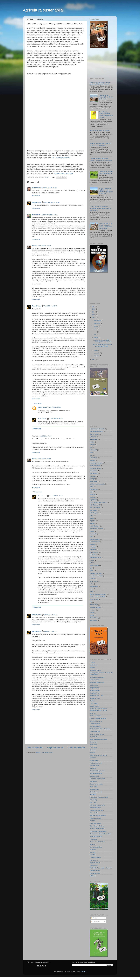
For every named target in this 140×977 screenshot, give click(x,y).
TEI (91, 602)
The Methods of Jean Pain (61, 158)
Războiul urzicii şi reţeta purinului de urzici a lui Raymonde (100, 144)
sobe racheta (94, 586)
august (96, 326)
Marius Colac (36, 215)
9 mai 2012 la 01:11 (50, 631)
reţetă (92, 570)
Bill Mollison (93, 439)
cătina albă (93, 450)
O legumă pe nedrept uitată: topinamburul (106, 172)
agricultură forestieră (96, 431)
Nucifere (92, 821)
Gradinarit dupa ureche (97, 779)
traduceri (92, 610)
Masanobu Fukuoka (96, 528)
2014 (94, 312)
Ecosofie (92, 752)
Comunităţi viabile (95, 726)
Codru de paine (95, 723)
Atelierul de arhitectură (97, 677)
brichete (92, 444)
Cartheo (92, 701)
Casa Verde (93, 703)
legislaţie (92, 521)
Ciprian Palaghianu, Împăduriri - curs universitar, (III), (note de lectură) (106, 190)
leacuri (92, 518)
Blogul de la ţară (95, 693)
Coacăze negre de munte (98, 718)
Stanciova (93, 849)
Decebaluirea (94, 737)
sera (91, 584)
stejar (91, 589)
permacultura (94, 552)
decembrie (97, 320)
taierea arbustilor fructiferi (98, 594)
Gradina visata (94, 776)
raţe (91, 568)
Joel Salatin (93, 510)
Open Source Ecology (97, 826)
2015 (94, 309)
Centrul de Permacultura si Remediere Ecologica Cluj (98, 709)
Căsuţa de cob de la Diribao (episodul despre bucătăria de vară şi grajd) (105, 225)
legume (92, 523)
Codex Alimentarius (96, 721)
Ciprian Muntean (95, 716)
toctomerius (36, 187)
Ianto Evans (93, 489)
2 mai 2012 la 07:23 (44, 246)
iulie (95, 329)
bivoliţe (92, 442)
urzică (92, 615)
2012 (94, 318)
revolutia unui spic (96, 573)
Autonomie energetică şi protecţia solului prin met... (102, 341)
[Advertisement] (101, 63)
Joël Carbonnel (95, 505)
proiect (92, 560)
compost (92, 460)
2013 (94, 315)
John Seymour (94, 513)
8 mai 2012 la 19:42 (50, 615)
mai (95, 334)
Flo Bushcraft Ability (96, 763)
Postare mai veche (76, 747)
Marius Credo (42, 407)
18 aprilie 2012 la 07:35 (49, 187)
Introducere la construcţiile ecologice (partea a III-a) (106, 97)
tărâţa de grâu (94, 599)
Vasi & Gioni (94, 860)
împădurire (93, 500)
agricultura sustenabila (97, 429)
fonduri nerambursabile (97, 484)
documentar (93, 473)
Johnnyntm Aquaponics (97, 805)
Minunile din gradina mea (98, 815)
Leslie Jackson (94, 526)
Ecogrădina (93, 747)
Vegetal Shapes (95, 863)
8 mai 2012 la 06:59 (54, 407)
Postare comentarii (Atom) (44, 752)
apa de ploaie (94, 434)
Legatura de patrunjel (97, 810)
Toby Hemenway (95, 607)
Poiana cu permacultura (97, 842)
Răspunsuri (38, 403)
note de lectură (94, 539)
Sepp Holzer (94, 581)
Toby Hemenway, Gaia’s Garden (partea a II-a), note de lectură (100, 83)
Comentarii (95, 921)
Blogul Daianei (94, 688)
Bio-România (94, 685)
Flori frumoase (94, 765)
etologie (92, 479)
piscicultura (93, 555)
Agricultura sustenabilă (43, 10)
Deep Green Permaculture (98, 739)
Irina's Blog (93, 800)
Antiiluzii (92, 667)
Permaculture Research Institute (100, 834)
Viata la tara (94, 865)
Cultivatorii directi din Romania (100, 729)
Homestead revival (96, 792)
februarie (97, 353)
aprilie (96, 337)
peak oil (92, 544)
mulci (91, 536)
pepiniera (93, 549)
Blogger (83, 971)
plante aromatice (95, 557)
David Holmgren (95, 465)
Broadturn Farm (95, 698)
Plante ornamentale (96, 836)
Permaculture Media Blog (98, 831)
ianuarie (96, 356)
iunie (95, 332)
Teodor (34, 246)
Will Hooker (93, 620)
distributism (93, 471)
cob (91, 455)
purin (91, 563)
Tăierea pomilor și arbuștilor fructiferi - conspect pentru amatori (101, 159)
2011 (94, 359)
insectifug (93, 494)
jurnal (91, 515)
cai (91, 447)
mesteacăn (93, 534)
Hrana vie (93, 794)
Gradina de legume (96, 773)
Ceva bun (93, 713)
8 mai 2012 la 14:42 (44, 459)
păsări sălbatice (95, 542)
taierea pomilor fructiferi (97, 597)
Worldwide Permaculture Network (101, 868)
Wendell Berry (94, 618)
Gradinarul (93, 781)
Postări (94, 918)
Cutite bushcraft (95, 731)
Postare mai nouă (35, 747)
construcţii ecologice (96, 463)
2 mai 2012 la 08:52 (50, 306)
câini (91, 452)
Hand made (93, 786)
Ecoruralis (93, 750)
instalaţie (92, 497)
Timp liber (93, 855)
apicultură (93, 437)
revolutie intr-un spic (96, 576)
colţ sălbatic (93, 458)
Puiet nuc (93, 844)
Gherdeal (93, 768)
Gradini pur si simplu (96, 784)
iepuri (91, 492)
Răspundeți (36, 195)
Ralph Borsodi (94, 565)
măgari (92, 531)
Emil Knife (93, 758)
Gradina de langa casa (97, 771)
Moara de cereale (95, 818)
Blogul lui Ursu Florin (96, 695)
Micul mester (94, 813)
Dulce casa (93, 744)
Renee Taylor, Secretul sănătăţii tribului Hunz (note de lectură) (106, 114)
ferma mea (93, 481)
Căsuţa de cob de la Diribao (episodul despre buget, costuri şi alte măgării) (100, 208)
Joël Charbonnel (95, 507)
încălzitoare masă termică (98, 502)
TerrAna (92, 852)
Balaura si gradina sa (97, 682)
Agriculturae (94, 665)
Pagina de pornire (55, 747)
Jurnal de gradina (95, 807)
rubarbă (92, 578)
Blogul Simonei (95, 690)
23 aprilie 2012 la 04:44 (49, 215)
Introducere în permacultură (99, 797)
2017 (94, 306)
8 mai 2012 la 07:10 (56, 419)
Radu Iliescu (36, 202)
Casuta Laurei (94, 706)
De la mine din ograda (97, 734)
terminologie (94, 605)
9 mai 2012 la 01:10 (56, 496)
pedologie (93, 547)
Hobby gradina (94, 789)
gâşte (91, 486)
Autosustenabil (94, 680)
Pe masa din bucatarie (97, 828)
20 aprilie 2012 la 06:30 (52, 202)
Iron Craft (93, 802)
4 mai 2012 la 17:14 (44, 436)
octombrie (97, 323)
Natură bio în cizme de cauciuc (100, 130)
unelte (92, 612)
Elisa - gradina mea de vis (98, 755)
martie (96, 350)
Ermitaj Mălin (94, 760)
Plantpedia (93, 839)
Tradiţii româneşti (95, 857)
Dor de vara (93, 742)
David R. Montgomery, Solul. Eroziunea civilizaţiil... (102, 345)
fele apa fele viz (95, 873)
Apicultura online (95, 670)
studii (91, 591)
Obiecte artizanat (95, 823)
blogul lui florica (95, 870)
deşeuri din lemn (95, 468)
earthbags (93, 476)
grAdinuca (93, 876)
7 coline (92, 662)
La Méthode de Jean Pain (63, 173)
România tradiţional (96, 847)
